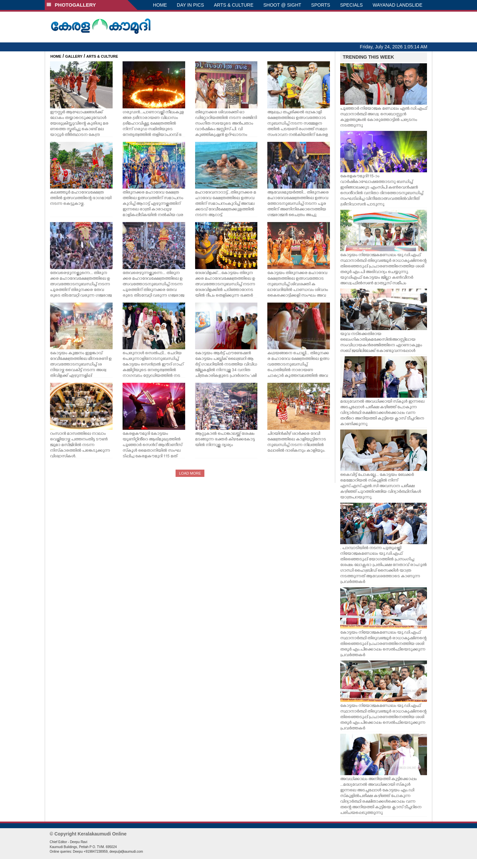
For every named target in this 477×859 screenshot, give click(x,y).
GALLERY (73, 56)
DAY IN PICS (190, 5)
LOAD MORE (190, 473)
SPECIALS (351, 5)
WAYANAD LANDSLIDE (397, 5)
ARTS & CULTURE (233, 5)
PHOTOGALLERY (71, 5)
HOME (160, 5)
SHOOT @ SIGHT (282, 5)
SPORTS (320, 5)
